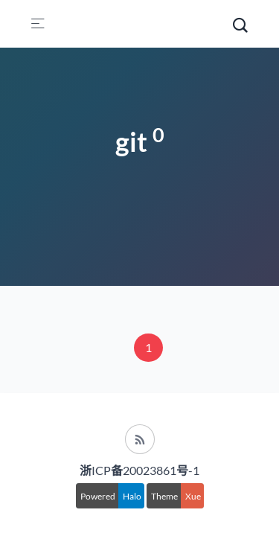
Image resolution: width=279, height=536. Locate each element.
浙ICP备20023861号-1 (139, 470)
